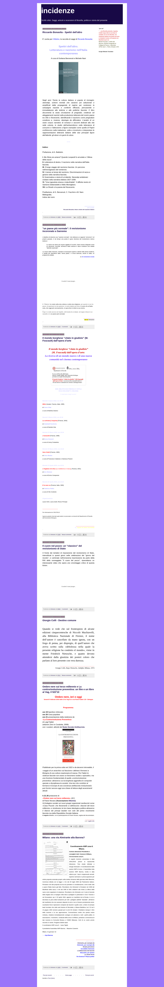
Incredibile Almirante (87, 949)
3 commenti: (65, 326)
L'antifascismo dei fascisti (85, 950)
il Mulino (56, 39)
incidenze (58, 11)
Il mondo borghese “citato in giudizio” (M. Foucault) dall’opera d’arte (65, 339)
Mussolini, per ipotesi (87, 952)
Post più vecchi (89, 975)
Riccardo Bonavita (85, 39)
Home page (68, 975)
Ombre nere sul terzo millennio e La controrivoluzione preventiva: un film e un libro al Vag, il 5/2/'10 (68, 689)
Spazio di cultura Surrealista (85, 527)
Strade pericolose (88, 947)
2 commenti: (65, 609)
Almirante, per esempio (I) (85, 943)
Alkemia (71, 801)
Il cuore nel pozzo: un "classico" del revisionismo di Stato (62, 547)
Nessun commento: (67, 217)
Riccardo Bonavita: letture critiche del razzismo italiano (78, 209)
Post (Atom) (51, 978)
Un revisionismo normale (88, 256)
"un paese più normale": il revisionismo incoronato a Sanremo (64, 229)
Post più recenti (47, 975)
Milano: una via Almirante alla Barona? (63, 837)
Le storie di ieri (89, 954)
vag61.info (91, 821)
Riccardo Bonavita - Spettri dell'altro (62, 32)
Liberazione (91, 319)
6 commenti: (65, 967)
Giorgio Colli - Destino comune (59, 620)
